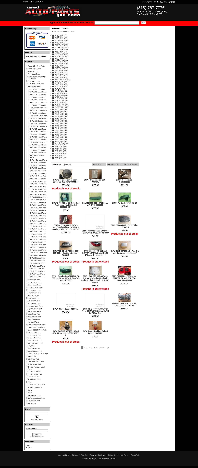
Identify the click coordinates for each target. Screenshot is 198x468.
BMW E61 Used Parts (59, 124)
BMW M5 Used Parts (59, 148)
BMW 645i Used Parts (59, 83)
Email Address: (31, 429)
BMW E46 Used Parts (59, 118)
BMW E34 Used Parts (59, 111)
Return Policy (135, 455)
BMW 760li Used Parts (60, 104)
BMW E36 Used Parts (59, 113)
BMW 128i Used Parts (59, 35)
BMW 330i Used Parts (59, 55)
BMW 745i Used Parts (59, 93)
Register (149, 2)
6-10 (95, 348)
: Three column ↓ (130, 165)
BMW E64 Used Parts (59, 125)
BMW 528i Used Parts (59, 65)
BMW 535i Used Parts (59, 72)
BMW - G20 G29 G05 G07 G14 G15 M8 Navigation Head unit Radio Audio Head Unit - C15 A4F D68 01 (95, 279)
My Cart (160, 2)
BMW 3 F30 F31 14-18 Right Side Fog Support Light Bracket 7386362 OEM (65, 205)
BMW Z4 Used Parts (59, 159)
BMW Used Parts (68, 32)
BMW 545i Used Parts (59, 76)
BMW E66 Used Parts (59, 129)
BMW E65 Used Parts (59, 127)
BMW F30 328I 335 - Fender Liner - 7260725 (125, 226)
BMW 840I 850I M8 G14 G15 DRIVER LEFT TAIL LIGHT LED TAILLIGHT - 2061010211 (95, 253)
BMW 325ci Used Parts (60, 44)
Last (107, 348)
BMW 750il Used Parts (60, 99)
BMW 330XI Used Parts (60, 56)
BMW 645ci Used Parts (60, 81)
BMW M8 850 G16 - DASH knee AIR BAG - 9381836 (95, 204)
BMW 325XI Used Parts (60, 48)
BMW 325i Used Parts (59, 46)
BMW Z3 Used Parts (59, 157)
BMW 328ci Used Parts (60, 49)
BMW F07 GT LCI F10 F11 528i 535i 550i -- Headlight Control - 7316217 (65, 253)
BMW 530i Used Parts (59, 69)
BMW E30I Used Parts (59, 108)
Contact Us (39, 2)
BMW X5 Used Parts (59, 154)
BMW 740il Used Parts (60, 92)
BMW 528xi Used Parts (60, 67)
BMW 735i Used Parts (59, 86)
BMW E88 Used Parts (59, 136)
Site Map (75, 455)
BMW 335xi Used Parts (60, 60)
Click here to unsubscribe (37, 436)
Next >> (101, 348)
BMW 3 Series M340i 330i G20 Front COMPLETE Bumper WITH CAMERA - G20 (95, 311)
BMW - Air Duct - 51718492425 (124, 203)
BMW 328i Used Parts (59, 51)
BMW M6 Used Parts (59, 150)
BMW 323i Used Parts (59, 42)
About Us (84, 455)
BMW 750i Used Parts (59, 97)
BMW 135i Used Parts (59, 37)
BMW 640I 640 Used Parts (61, 79)
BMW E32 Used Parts (59, 109)
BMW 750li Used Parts (60, 101)
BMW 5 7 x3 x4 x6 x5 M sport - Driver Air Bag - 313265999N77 (66, 181)
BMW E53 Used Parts (59, 120)
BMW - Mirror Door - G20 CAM (65, 309)
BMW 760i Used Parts (59, 102)
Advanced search (37, 419)
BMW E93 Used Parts (59, 141)
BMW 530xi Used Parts (60, 71)
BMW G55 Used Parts (59, 145)
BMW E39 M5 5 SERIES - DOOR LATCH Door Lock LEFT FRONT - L (66, 333)
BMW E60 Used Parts (59, 122)
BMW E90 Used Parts (59, 138)
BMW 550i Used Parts (59, 78)
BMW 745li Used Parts (60, 95)
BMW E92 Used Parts (59, 139)
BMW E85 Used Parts (59, 134)
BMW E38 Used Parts (59, 115)
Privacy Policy (123, 455)
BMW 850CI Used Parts (60, 106)
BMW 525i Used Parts (59, 62)
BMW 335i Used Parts (59, 58)
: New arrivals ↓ (114, 165)
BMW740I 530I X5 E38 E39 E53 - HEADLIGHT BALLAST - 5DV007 (95, 232)
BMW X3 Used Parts (59, 152)
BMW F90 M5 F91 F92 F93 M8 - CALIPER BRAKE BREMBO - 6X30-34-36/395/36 (124, 278)
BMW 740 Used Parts (59, 88)
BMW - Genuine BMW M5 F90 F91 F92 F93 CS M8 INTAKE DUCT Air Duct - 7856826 (66, 278)
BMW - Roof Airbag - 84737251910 (124, 181)
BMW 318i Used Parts (59, 39)
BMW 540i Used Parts (59, 74)
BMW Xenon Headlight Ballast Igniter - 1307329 (95, 332)
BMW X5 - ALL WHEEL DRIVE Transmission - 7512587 (124, 304)
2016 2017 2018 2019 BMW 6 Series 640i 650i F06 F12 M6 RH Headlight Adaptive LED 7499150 (65, 227)
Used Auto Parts (28, 2)
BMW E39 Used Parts (59, 116)
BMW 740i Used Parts (59, 90)
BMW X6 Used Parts (59, 155)
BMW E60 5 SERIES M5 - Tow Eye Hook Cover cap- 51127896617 (125, 252)
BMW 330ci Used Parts (60, 53)
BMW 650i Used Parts (59, 85)
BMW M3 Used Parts (59, 146)
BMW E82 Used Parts (59, 131)
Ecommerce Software (108, 459)
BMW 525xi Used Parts (60, 63)
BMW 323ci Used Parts (60, 41)
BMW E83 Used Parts (59, 132)
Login (143, 2)
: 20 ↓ (97, 165)
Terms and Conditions (97, 455)
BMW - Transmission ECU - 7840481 (95, 181)
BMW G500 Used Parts (60, 143)
